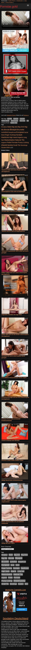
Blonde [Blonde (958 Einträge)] (7, 130)
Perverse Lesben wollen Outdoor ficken (12, 460)
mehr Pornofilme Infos (7, 112)
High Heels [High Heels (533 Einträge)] (13, 137)
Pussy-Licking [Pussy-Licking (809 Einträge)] (23, 142)
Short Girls (22, 120)
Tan (28, 120)
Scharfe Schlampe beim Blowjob (10, 440)
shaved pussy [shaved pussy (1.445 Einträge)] (7, 145)
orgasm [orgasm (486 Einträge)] (4, 142)
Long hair (22, 118)
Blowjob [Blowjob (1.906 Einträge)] (13, 129)
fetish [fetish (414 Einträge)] (3, 135)
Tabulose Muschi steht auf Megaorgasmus (13, 231)
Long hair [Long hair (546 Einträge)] (20, 571)
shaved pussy (14, 120)
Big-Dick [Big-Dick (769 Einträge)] (21, 127)
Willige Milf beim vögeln (8, 543)
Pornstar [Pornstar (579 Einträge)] (14, 142)
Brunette (9, 118)
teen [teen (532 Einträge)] (8, 147)
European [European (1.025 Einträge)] (20, 132)
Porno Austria (9, 2)
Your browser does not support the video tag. (15, 19)
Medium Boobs (5, 120)
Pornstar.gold (9, 6)
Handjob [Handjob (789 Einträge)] (19, 135)
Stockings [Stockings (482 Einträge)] (24, 145)
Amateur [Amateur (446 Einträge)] (4, 127)
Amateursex (20, 0)
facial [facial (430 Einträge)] (26, 132)
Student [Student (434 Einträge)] (4, 147)
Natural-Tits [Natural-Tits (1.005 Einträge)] (19, 140)
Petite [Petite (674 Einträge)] (9, 142)
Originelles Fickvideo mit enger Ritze (12, 314)
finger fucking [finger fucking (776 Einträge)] (10, 135)
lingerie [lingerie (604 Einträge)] (20, 137)
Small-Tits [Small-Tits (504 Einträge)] (16, 145)
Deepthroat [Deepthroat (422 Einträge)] (12, 132)
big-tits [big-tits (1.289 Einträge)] (4, 558)
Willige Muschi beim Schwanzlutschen (12, 480)
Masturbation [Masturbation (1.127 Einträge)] (9, 140)
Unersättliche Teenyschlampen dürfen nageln (14, 377)
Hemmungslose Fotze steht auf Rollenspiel (13, 191)
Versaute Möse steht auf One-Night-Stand (13, 211)
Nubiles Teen (13, 122)
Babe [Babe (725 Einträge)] (9, 127)
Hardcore (15, 118)
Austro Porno (11, 0)
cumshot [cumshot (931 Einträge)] (4, 132)
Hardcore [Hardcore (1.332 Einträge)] (5, 137)
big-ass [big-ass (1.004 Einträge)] (15, 127)
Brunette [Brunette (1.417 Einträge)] (20, 130)
